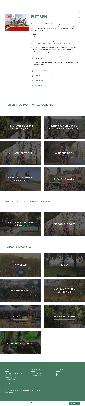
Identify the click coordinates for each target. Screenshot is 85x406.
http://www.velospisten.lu (38, 37)
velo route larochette (39, 71)
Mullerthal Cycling (36, 62)
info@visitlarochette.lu (38, 375)
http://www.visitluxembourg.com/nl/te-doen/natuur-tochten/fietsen (51, 43)
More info (19, 404)
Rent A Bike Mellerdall (52, 56)
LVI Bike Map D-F (38, 86)
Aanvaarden (74, 403)
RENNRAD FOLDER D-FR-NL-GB (42, 76)
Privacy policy (8, 383)
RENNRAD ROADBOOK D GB (41, 81)
